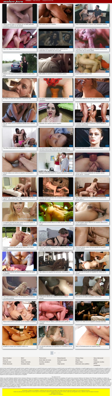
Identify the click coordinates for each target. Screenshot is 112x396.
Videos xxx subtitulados (95, 383)
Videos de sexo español (43, 385)
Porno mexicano (22, 378)
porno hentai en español (83, 372)
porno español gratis (82, 370)
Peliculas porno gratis (55, 380)
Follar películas (36, 0)
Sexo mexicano (75, 378)
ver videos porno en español (20, 374)
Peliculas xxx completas (59, 378)
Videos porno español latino (10, 385)
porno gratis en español (46, 372)
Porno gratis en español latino (47, 379)
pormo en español (103, 369)
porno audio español (23, 370)
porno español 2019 (71, 370)
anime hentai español (5, 368)
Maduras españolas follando (11, 379)
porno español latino (92, 370)
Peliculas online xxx (67, 383)
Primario (28, 0)
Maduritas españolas (66, 380)
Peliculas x (68, 385)
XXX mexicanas (88, 385)
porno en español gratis (46, 370)
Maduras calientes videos (78, 385)
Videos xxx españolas (82, 384)
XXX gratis (68, 378)
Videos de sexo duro (98, 380)
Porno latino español (32, 385)
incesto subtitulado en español (78, 368)
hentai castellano (25, 368)
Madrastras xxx (44, 384)
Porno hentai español (20, 383)
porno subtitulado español (39, 373)
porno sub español (13, 373)
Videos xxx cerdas (4, 378)
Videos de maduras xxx (34, 379)
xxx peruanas (40, 378)
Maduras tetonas (55, 381)
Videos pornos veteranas (87, 380)
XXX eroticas (64, 384)
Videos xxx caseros (49, 378)
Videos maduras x (18, 381)
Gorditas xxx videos (16, 386)
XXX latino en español (5, 386)
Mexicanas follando (12, 380)
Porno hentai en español (43, 383)
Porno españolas (10, 381)
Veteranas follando (59, 379)
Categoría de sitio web (47, 0)
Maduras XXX (82, 378)
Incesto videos (37, 384)
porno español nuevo (102, 370)
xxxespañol (51, 384)
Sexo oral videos (63, 381)
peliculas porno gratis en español (24, 369)
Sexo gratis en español (14, 384)
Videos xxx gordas (106, 385)
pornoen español (63, 373)
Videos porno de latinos (35, 381)
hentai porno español (46, 368)
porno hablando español (71, 372)
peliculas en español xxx (105, 368)
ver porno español (8, 374)
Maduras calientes (13, 378)
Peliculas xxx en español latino (95, 379)
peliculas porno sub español (39, 369)
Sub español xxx (105, 383)
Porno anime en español (56, 383)
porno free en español (25, 372)
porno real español (4, 373)
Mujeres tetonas (4, 380)
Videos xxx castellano (13, 1)
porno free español (35, 372)
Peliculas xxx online (72, 384)
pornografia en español (72, 373)
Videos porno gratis (53, 385)
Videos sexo (26, 381)
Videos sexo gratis (71, 381)
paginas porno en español (92, 368)
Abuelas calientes (85, 383)
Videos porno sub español (26, 384)
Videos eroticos (62, 385)
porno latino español (104, 372)
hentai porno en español (35, 368)
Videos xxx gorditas (21, 385)
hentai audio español (16, 368)
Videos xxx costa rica (45, 380)
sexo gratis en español (91, 373)
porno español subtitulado (13, 372)
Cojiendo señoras (92, 384)
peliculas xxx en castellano (69, 369)
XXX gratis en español (69, 379)
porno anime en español (12, 370)
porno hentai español (94, 372)
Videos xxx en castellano (82, 381)
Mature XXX (89, 378)
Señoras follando (107, 379)
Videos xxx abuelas (45, 381)
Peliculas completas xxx (98, 378)
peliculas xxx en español (82, 369)
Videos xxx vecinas (97, 385)
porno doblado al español (34, 370)
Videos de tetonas (76, 383)
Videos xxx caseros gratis (95, 381)
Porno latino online (34, 380)
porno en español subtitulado (60, 370)
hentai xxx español (56, 368)
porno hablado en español (58, 372)
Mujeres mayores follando (81, 379)
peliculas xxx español (94, 369)
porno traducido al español (52, 373)
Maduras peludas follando (24, 380)
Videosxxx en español (31, 378)
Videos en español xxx (9, 383)
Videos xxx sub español (32, 383)
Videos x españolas (76, 380)
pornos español (82, 373)
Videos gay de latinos (23, 379)
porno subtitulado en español (26, 373)
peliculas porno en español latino (8, 369)
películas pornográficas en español (54, 369)
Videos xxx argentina (102, 384)
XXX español (57, 384)
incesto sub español (66, 368)
